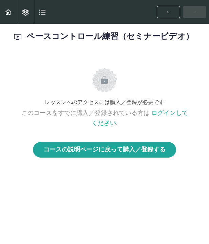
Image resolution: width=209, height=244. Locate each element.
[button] (8, 12)
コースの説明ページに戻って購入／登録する (104, 150)
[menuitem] (25, 12)
